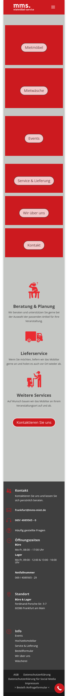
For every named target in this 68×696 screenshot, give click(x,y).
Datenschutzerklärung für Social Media (32, 679)
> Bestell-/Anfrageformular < (32, 687)
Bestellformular (24, 651)
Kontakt (33, 247)
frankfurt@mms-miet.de (30, 510)
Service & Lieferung (34, 182)
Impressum (32, 683)
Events (34, 140)
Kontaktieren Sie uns (34, 422)
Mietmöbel (34, 49)
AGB (16, 674)
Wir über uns (34, 215)
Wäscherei (21, 661)
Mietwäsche (34, 92)
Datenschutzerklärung (36, 674)
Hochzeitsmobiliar (25, 640)
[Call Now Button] (59, 688)
